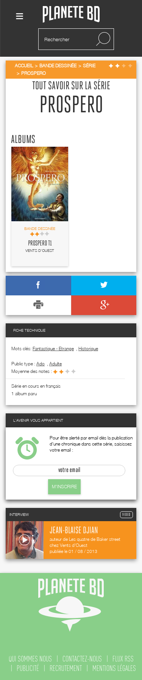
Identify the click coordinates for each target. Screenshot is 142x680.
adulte (55, 363)
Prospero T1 (40, 244)
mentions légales (114, 668)
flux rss (123, 659)
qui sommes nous (30, 659)
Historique (88, 348)
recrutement (66, 668)
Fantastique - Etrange (53, 348)
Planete (71, 14)
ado (40, 363)
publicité (28, 668)
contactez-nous (82, 659)
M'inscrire (64, 486)
